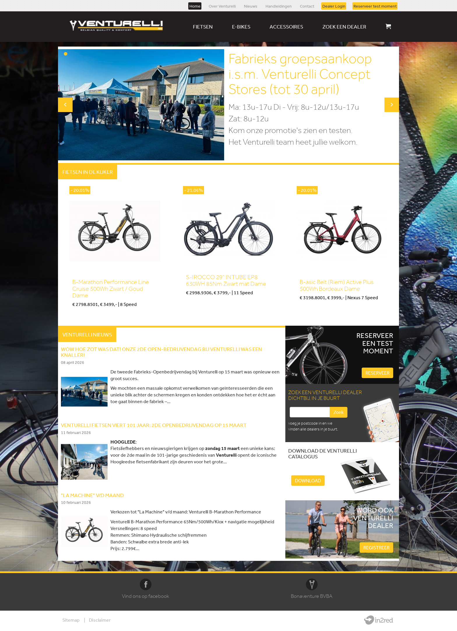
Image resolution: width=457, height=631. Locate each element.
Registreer (376, 547)
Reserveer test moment (375, 5)
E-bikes (241, 26)
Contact (307, 5)
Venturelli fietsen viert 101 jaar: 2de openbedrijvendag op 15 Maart (154, 425)
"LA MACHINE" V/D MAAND (92, 495)
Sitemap (71, 620)
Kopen (78, 313)
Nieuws (250, 5)
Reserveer (377, 373)
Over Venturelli (222, 5)
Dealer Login (333, 5)
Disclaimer (100, 620)
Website (378, 620)
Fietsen (203, 26)
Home (195, 5)
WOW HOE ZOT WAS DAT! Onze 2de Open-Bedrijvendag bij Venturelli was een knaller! (161, 352)
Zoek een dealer (344, 26)
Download (308, 480)
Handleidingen (279, 5)
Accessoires (286, 26)
